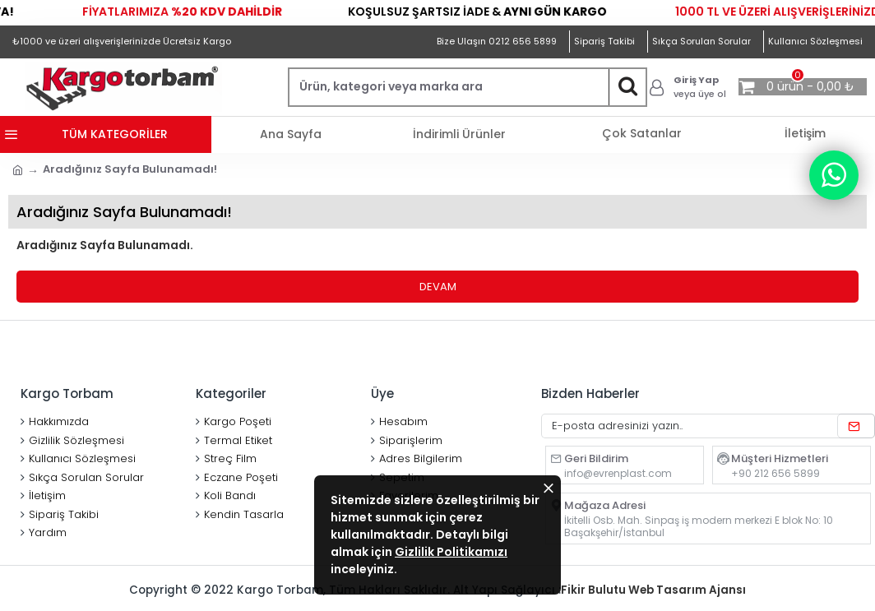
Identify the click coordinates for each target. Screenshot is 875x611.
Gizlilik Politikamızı (451, 552)
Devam (437, 286)
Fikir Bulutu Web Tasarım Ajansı (657, 589)
